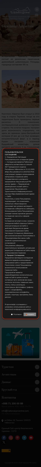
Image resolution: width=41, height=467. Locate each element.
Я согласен (18, 314)
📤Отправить (30, 314)
